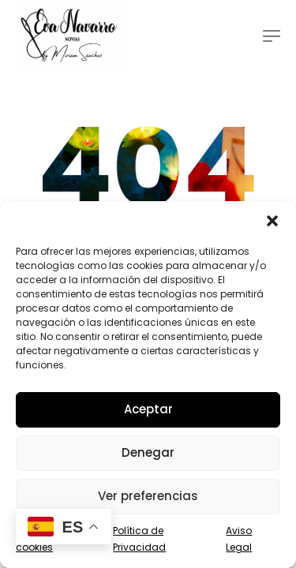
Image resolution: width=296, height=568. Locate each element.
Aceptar (148, 409)
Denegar (148, 452)
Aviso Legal (239, 539)
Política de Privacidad (139, 539)
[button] (272, 221)
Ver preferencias (148, 496)
